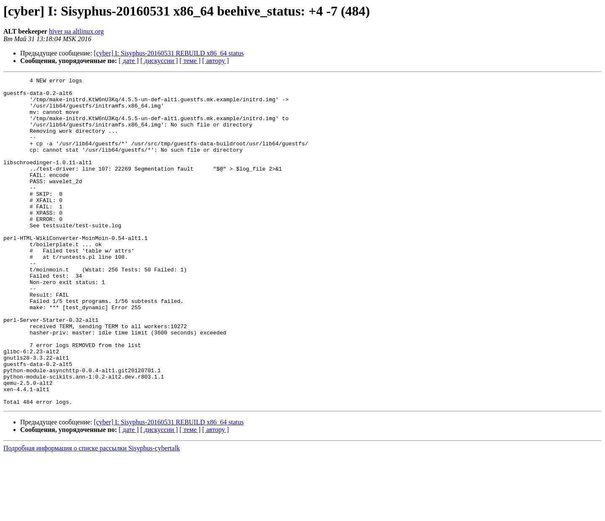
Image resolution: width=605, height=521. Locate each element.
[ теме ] (189, 60)
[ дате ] (128, 60)
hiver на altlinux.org (76, 31)
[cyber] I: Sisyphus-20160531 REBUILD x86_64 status (169, 53)
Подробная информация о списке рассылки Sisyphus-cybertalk (91, 513)
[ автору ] (215, 60)
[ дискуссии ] (159, 60)
